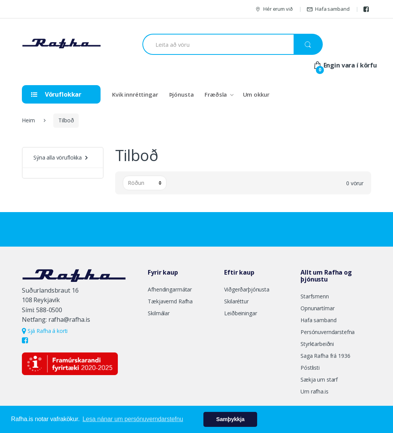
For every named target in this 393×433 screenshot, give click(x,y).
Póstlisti (310, 367)
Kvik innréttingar (135, 94)
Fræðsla (216, 94)
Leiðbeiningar (240, 313)
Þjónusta (181, 94)
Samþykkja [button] (230, 419)
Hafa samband (328, 9)
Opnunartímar (317, 308)
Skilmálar (159, 313)
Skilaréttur (236, 301)
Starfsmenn (315, 296)
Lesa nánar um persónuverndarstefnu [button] (133, 419)
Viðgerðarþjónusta (246, 289)
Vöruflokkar (56, 94)
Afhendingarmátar (170, 289)
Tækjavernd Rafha (170, 301)
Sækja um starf (319, 379)
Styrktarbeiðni (317, 343)
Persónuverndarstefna (328, 332)
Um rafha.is (314, 391)
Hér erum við (273, 9)
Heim (28, 120)
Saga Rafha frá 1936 (325, 355)
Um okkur (256, 94)
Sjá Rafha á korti (45, 330)
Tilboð (66, 120)
